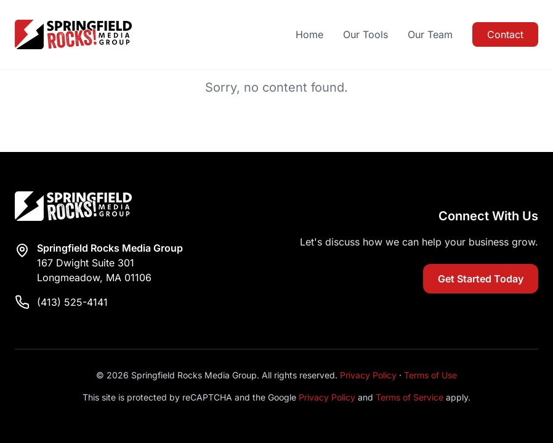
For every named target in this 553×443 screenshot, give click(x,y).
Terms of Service (409, 397)
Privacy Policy (368, 375)
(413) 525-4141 (72, 302)
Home (309, 34)
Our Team (430, 34)
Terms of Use (430, 375)
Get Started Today (480, 279)
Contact (505, 34)
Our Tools (365, 34)
